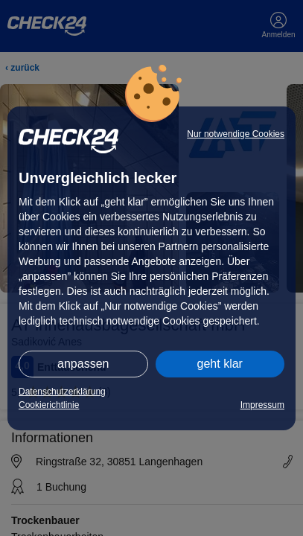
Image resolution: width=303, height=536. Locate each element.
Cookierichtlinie (49, 405)
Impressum (262, 405)
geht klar (220, 363)
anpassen (83, 363)
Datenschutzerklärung (62, 391)
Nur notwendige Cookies (235, 134)
